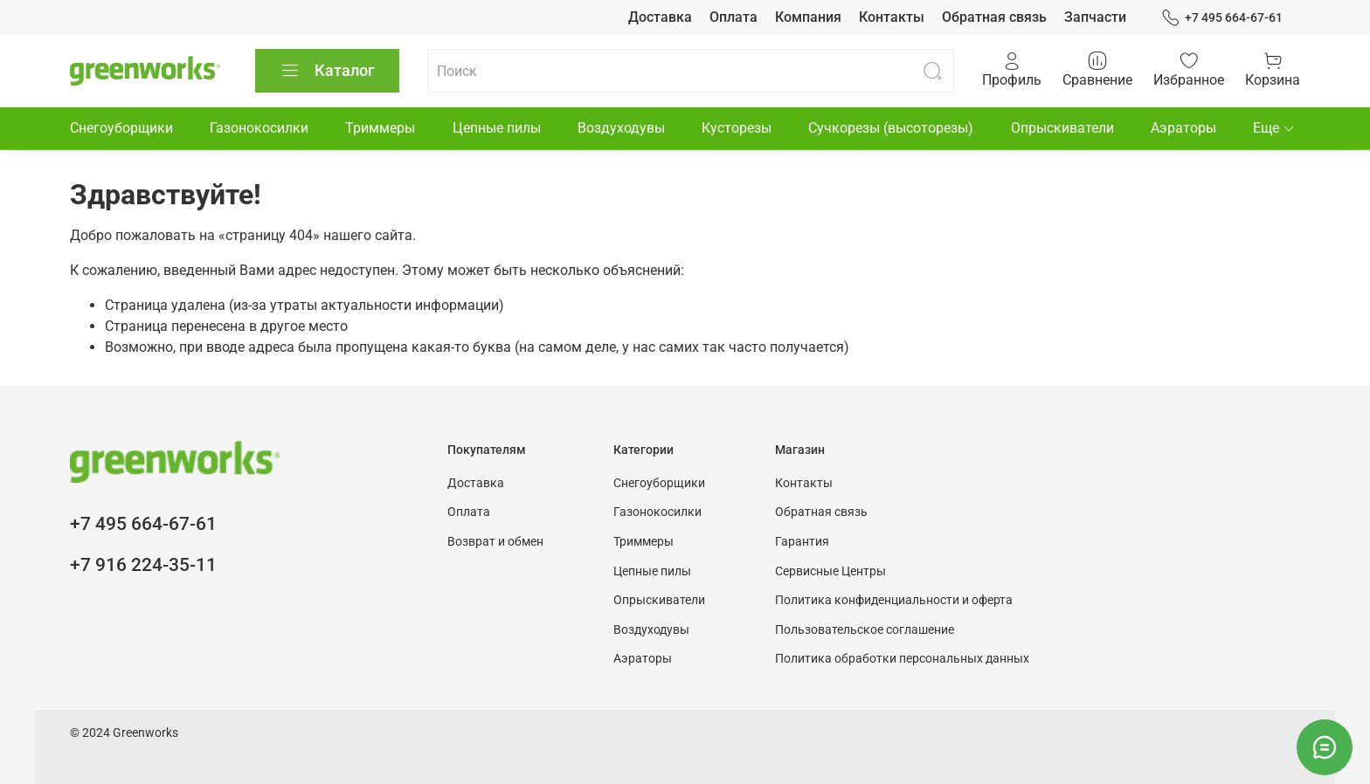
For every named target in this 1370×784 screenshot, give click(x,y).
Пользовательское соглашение (864, 629)
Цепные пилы (497, 128)
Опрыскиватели (1062, 128)
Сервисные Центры (830, 571)
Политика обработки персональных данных (902, 658)
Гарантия (802, 541)
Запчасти (1095, 17)
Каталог (327, 70)
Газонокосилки (259, 128)
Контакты (891, 17)
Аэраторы (1183, 128)
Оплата (733, 17)
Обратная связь (994, 17)
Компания (808, 17)
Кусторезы (736, 128)
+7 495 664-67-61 (1222, 18)
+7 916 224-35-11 (143, 564)
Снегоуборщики (121, 128)
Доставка (660, 17)
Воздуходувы (621, 128)
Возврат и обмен (495, 541)
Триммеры (380, 128)
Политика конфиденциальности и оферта (894, 600)
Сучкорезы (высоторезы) (890, 128)
